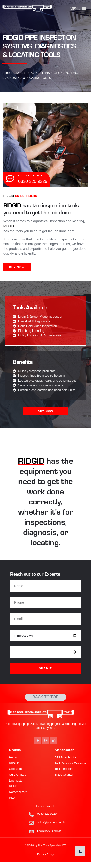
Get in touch (45, 805)
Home (6, 73)
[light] (80, 851)
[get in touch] (10, 178)
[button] (75, 8)
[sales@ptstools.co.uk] (31, 822)
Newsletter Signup (49, 830)
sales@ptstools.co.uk (51, 822)
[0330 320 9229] (31, 814)
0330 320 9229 (47, 813)
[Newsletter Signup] (31, 831)
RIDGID (18, 73)
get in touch (30, 175)
